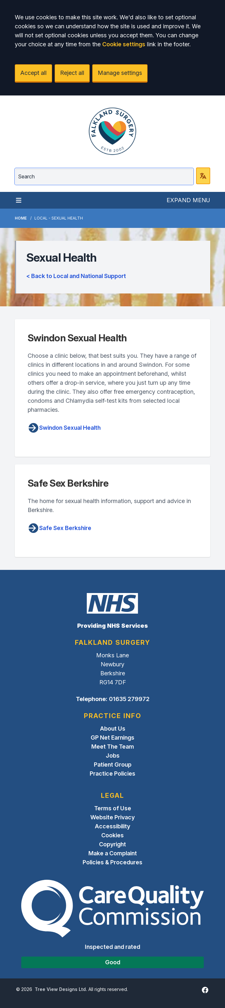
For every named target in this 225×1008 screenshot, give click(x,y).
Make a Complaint (112, 853)
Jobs (113, 755)
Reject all (72, 72)
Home (21, 218)
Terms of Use (112, 808)
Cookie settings (123, 44)
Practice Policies (112, 773)
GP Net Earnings (112, 737)
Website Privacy (112, 817)
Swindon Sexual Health (64, 428)
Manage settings (120, 72)
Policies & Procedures (112, 862)
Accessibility (112, 826)
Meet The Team (112, 746)
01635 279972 (129, 699)
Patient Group (112, 764)
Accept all (33, 72)
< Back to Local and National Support (76, 276)
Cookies (112, 835)
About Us (112, 728)
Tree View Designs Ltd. (61, 989)
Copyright (112, 844)
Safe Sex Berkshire (59, 528)
